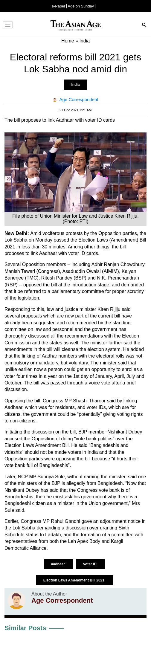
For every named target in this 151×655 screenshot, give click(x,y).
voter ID (90, 564)
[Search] (144, 25)
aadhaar (58, 564)
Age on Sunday (81, 6)
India (75, 85)
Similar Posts (25, 628)
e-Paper (58, 6)
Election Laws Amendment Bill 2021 (74, 580)
